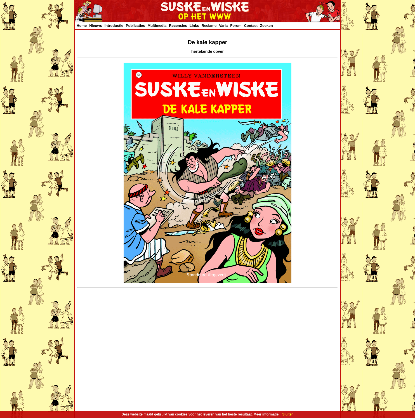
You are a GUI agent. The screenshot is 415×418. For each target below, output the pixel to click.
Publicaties (135, 25)
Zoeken (266, 25)
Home (82, 25)
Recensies (178, 25)
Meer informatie (266, 414)
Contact (251, 25)
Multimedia (156, 25)
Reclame (209, 25)
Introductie (114, 25)
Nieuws (95, 25)
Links (194, 25)
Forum (235, 25)
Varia (223, 25)
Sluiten (287, 414)
